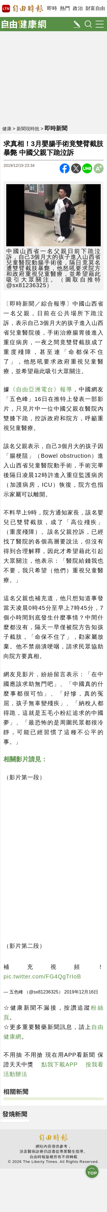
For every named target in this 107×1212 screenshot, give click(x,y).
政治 (78, 8)
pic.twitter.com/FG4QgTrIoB (42, 976)
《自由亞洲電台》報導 (41, 389)
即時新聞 (56, 128)
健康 (6, 128)
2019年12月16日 (81, 992)
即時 (52, 8)
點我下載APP (59, 1064)
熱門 (65, 8)
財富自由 (95, 8)
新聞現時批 (28, 128)
